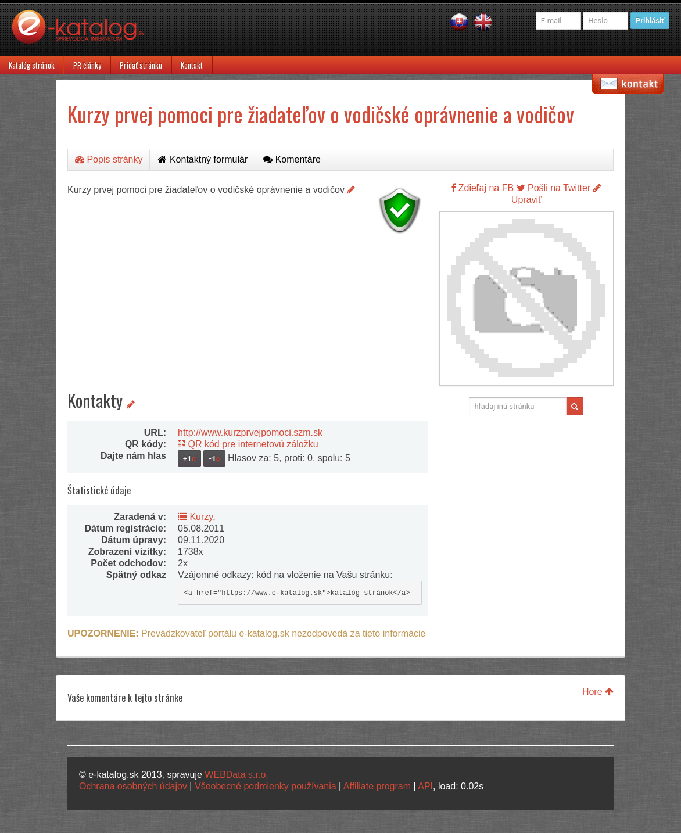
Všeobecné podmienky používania (265, 786)
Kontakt (192, 65)
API (425, 786)
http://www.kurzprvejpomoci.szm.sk (250, 432)
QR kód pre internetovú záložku (248, 444)
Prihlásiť (650, 20)
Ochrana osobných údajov (133, 786)
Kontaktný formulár (203, 159)
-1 (214, 458)
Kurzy (195, 517)
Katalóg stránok (32, 65)
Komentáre (292, 159)
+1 (189, 458)
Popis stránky (108, 159)
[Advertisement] (247, 319)
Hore (598, 691)
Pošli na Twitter (554, 188)
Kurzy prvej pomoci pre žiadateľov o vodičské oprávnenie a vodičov (320, 113)
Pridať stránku (141, 65)
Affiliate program (377, 786)
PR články (87, 65)
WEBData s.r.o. (236, 775)
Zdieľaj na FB (482, 188)
